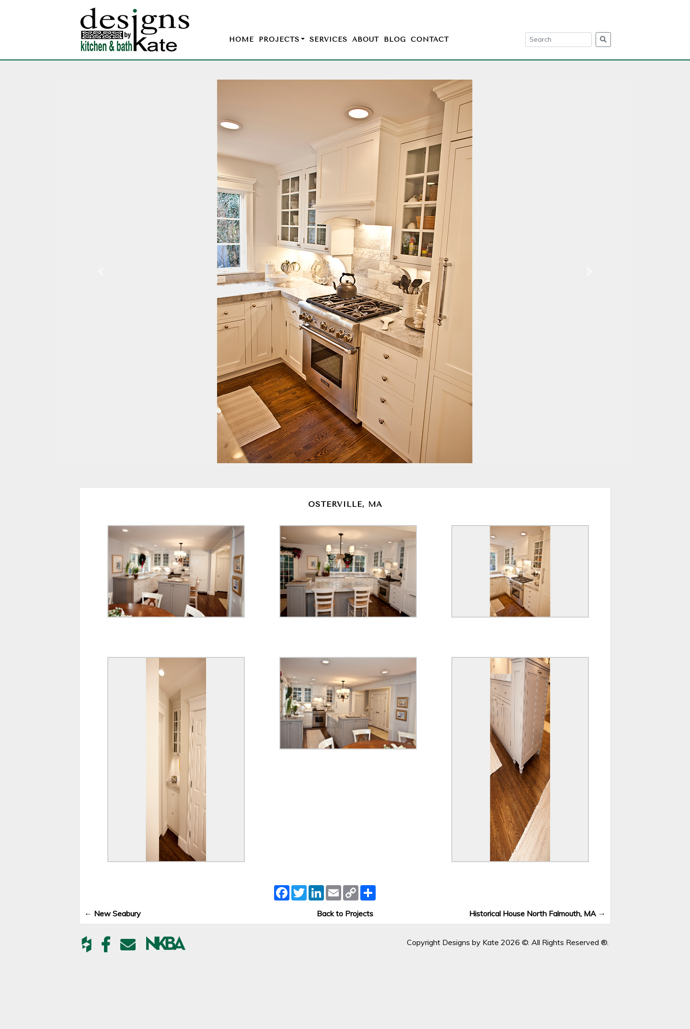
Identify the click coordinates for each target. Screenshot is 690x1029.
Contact (430, 39)
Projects (279, 39)
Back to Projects (345, 913)
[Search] (558, 39)
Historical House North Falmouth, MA (537, 913)
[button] (101, 271)
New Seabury (112, 913)
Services (328, 39)
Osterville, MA (345, 504)
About (365, 39)
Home (241, 39)
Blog (395, 39)
